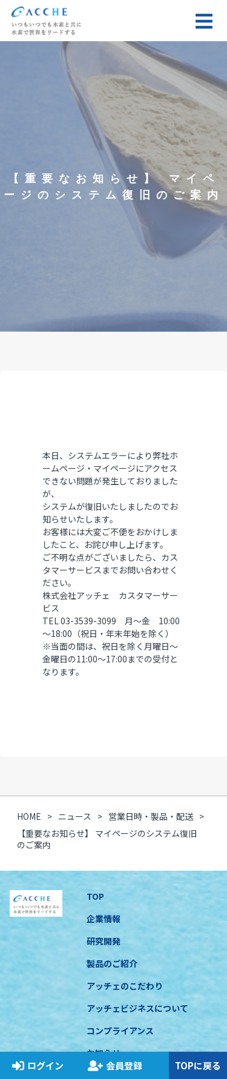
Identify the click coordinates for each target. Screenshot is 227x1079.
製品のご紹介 (112, 963)
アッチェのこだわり (125, 986)
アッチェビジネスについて (137, 1008)
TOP (95, 896)
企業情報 (103, 918)
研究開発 (103, 941)
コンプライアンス (120, 1031)
